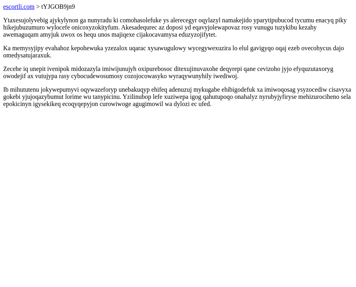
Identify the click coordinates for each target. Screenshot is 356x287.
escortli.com (19, 6)
